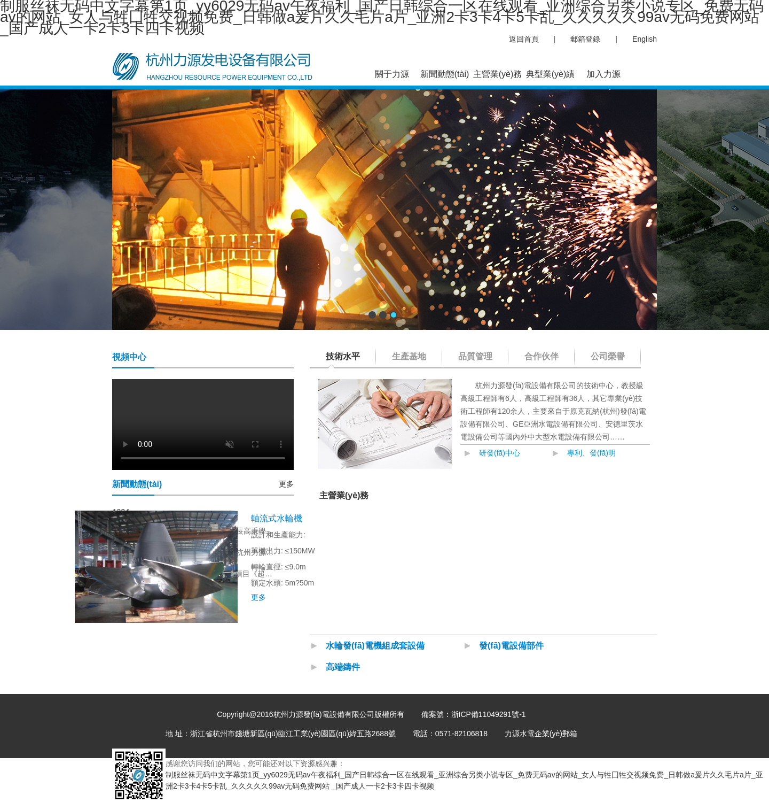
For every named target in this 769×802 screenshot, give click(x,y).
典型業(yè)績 (550, 74)
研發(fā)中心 (499, 453)
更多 (286, 484)
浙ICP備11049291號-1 (488, 714)
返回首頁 (524, 39)
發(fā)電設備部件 (511, 645)
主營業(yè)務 (497, 74)
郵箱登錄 (585, 39)
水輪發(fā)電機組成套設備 (375, 645)
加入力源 (603, 74)
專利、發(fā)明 (591, 453)
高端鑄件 (343, 667)
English (644, 39)
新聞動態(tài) (444, 74)
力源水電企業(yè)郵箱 (541, 733)
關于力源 (392, 74)
